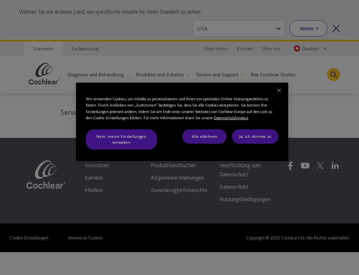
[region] (182, 122)
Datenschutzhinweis (231, 117)
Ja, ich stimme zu (255, 136)
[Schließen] (279, 90)
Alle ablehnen (204, 136)
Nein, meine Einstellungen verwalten (121, 139)
